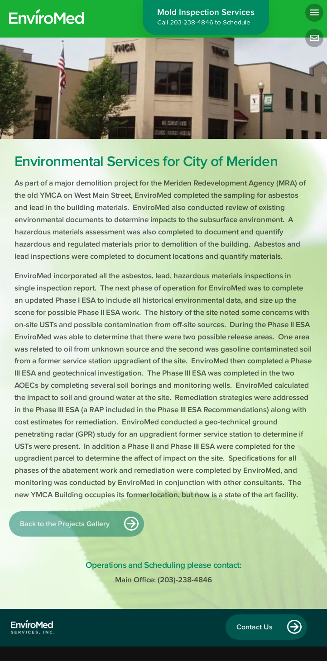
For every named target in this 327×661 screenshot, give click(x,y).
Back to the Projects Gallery (65, 524)
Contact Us (254, 627)
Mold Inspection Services (206, 18)
